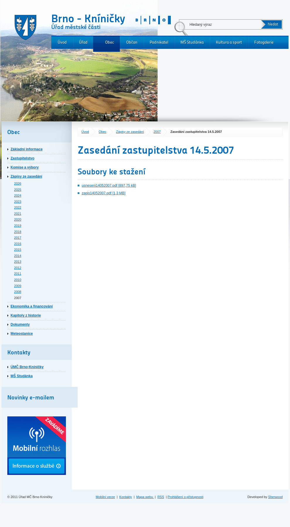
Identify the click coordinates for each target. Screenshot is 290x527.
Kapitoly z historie (26, 315)
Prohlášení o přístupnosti (185, 497)
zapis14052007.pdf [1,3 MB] (103, 193)
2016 (17, 244)
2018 (17, 232)
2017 (17, 237)
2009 (17, 286)
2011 (17, 273)
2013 (17, 261)
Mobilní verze (105, 497)
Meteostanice (22, 334)
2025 (17, 189)
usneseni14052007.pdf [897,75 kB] (109, 185)
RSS (160, 497)
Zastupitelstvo (22, 158)
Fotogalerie (264, 42)
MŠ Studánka (192, 42)
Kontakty (125, 497)
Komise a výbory (25, 167)
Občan (131, 42)
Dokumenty (20, 324)
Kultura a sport (229, 42)
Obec (109, 42)
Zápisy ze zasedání (130, 131)
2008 (17, 291)
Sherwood (275, 497)
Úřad (83, 42)
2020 (17, 219)
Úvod (62, 42)
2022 (17, 207)
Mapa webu (145, 497)
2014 (17, 256)
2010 (17, 279)
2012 (17, 267)
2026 (17, 183)
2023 (17, 201)
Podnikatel (159, 42)
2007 (157, 131)
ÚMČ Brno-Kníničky (27, 367)
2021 (17, 213)
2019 (17, 225)
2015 (17, 249)
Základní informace (26, 149)
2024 (17, 195)
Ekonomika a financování (32, 306)
